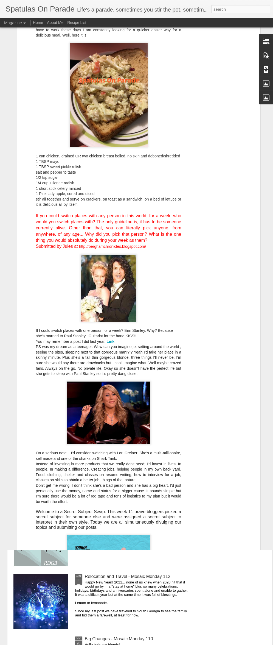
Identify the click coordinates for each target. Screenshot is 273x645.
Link (110, 237)
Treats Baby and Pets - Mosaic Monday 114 (127, 451)
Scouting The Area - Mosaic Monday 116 (124, 327)
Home (38, 22)
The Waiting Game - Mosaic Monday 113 (124, 514)
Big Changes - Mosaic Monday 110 (119, 638)
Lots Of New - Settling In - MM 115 (118, 389)
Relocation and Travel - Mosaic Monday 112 (127, 576)
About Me (55, 22)
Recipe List (76, 22)
